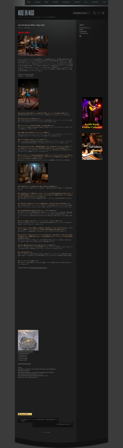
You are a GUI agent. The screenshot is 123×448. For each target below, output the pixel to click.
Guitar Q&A (75, 2)
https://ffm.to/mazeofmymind (24, 363)
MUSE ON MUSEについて (85, 27)
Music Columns (64, 2)
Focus (84, 2)
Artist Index (33, 2)
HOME (24, 2)
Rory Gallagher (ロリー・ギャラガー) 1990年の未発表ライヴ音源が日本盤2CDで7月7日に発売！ (32, 420)
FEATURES (52, 2)
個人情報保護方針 (83, 31)
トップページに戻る (46, 426)
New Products (94, 2)
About (104, 2)
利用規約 (81, 29)
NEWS (43, 2)
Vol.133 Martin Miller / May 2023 (63, 419)
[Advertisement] (92, 67)
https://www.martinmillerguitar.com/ (39, 267)
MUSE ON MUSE (26, 12)
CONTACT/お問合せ (83, 33)
